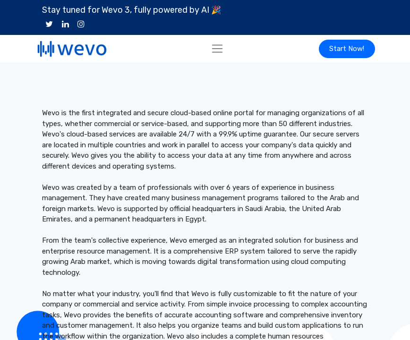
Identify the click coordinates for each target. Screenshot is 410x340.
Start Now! (346, 48)
